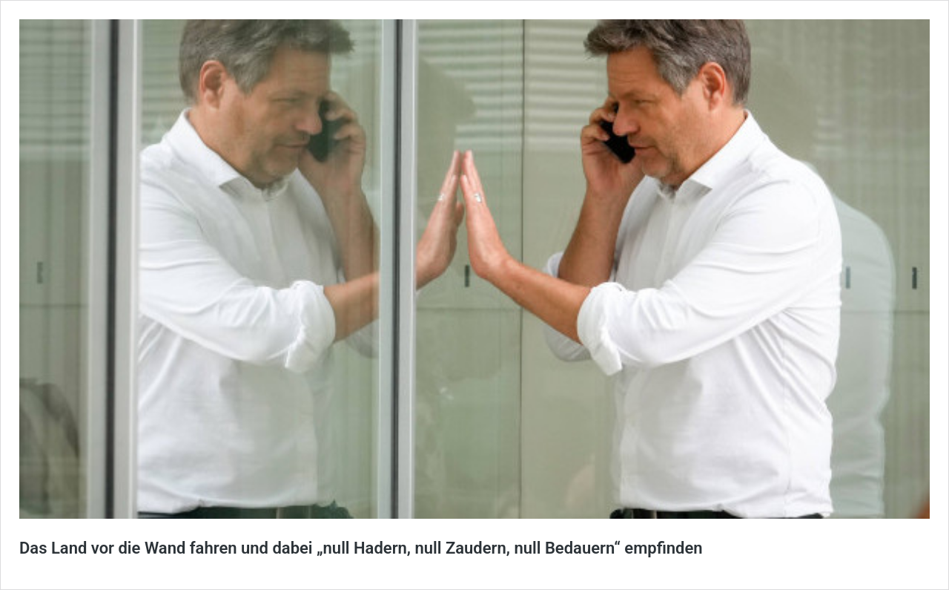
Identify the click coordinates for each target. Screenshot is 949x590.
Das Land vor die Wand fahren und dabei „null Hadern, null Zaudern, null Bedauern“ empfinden (361, 548)
